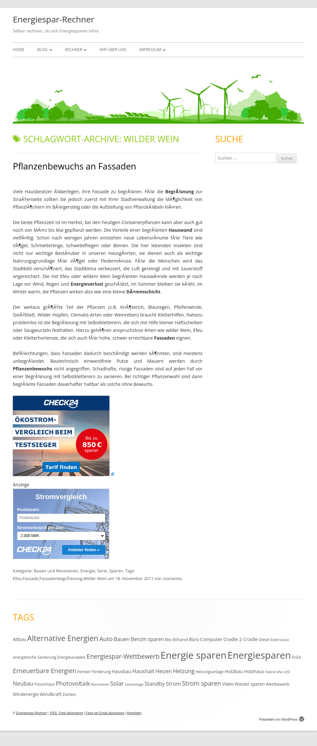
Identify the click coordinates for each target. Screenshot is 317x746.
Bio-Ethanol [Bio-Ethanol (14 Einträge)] (176, 639)
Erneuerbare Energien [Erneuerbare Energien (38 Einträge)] (44, 670)
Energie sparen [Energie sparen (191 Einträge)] (194, 655)
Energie (87, 571)
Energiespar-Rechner (53, 19)
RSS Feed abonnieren (66, 713)
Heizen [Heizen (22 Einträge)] (163, 671)
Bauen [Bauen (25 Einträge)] (122, 639)
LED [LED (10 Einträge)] (287, 671)
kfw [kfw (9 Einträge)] (280, 672)
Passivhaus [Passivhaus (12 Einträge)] (44, 684)
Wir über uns (112, 49)
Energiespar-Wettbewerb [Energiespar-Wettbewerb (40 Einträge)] (123, 656)
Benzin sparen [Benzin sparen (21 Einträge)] (147, 639)
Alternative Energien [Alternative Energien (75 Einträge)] (62, 638)
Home (18, 49)
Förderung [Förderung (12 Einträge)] (101, 671)
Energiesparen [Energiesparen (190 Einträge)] (259, 655)
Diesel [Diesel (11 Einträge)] (264, 639)
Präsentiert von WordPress (281, 719)
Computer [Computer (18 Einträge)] (211, 639)
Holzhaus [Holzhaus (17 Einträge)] (254, 671)
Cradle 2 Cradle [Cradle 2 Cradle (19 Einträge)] (240, 639)
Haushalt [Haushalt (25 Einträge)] (143, 671)
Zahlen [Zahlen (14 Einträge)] (69, 694)
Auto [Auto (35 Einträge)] (106, 639)
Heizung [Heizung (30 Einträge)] (183, 671)
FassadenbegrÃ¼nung (60, 578)
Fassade (30, 578)
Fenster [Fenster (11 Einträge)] (83, 671)
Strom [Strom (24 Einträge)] (173, 683)
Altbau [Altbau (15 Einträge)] (19, 639)
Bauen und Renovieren (56, 571)
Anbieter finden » (83, 550)
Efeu (17, 578)
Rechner (73, 49)
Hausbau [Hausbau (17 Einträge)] (121, 671)
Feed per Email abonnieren (105, 713)
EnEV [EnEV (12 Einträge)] (296, 657)
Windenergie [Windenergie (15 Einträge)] (26, 694)
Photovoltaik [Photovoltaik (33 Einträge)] (73, 683)
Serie (102, 571)
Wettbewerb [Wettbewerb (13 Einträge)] (278, 684)
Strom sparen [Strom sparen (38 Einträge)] (201, 683)
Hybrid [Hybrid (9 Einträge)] (270, 672)
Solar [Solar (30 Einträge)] (117, 683)
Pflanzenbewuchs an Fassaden (74, 166)
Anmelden (134, 713)
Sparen (116, 571)
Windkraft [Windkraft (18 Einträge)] (50, 694)
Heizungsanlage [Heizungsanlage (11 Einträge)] (210, 671)
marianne (172, 578)
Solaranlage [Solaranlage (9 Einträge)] (134, 684)
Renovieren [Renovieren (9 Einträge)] (100, 684)
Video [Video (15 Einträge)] (228, 684)
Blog (42, 49)
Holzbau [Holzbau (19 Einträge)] (234, 671)
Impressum (150, 49)
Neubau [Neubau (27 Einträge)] (23, 683)
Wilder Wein (95, 578)
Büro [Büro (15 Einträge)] (194, 639)
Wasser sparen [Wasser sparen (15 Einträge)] (250, 684)
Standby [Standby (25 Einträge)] (155, 683)
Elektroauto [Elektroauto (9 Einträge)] (280, 640)
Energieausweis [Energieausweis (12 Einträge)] (71, 657)
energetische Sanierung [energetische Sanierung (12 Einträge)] (34, 657)
